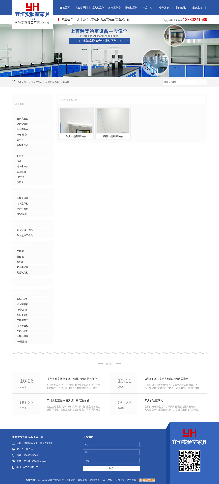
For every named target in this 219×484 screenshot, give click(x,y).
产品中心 (148, 7)
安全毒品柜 (22, 267)
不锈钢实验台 (24, 150)
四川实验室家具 (153, 400)
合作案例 (164, 7)
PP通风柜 (22, 214)
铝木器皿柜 (22, 325)
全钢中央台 (22, 145)
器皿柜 (20, 256)
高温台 (20, 155)
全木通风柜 (22, 208)
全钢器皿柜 (22, 336)
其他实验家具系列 (29, 282)
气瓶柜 (20, 251)
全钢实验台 (22, 118)
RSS (103, 480)
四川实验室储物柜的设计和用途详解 (68, 400)
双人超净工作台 (25, 230)
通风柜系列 (98, 7)
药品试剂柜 (22, 272)
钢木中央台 (22, 166)
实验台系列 (81, 7)
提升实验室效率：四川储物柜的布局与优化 (72, 378)
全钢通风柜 (22, 198)
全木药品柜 (22, 331)
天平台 (20, 139)
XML (110, 480)
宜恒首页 (65, 7)
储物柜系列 (131, 7)
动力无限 (131, 480)
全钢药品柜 (22, 299)
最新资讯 (109, 358)
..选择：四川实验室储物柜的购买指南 (166, 378)
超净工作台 (114, 7)
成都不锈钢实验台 (113, 136)
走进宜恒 (197, 7)
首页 (30, 82)
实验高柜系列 (26, 292)
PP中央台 (22, 177)
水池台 (20, 161)
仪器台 (20, 182)
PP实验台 (22, 134)
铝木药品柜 (22, 304)
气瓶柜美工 (22, 320)
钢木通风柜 (22, 203)
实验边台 (21, 171)
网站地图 (94, 480)
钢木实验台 (22, 124)
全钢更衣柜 (22, 315)
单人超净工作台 (25, 235)
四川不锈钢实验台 (76, 136)
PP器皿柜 (22, 341)
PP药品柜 (22, 309)
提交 (111, 468)
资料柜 (20, 262)
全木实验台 (22, 129)
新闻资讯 (181, 7)
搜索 (201, 82)
